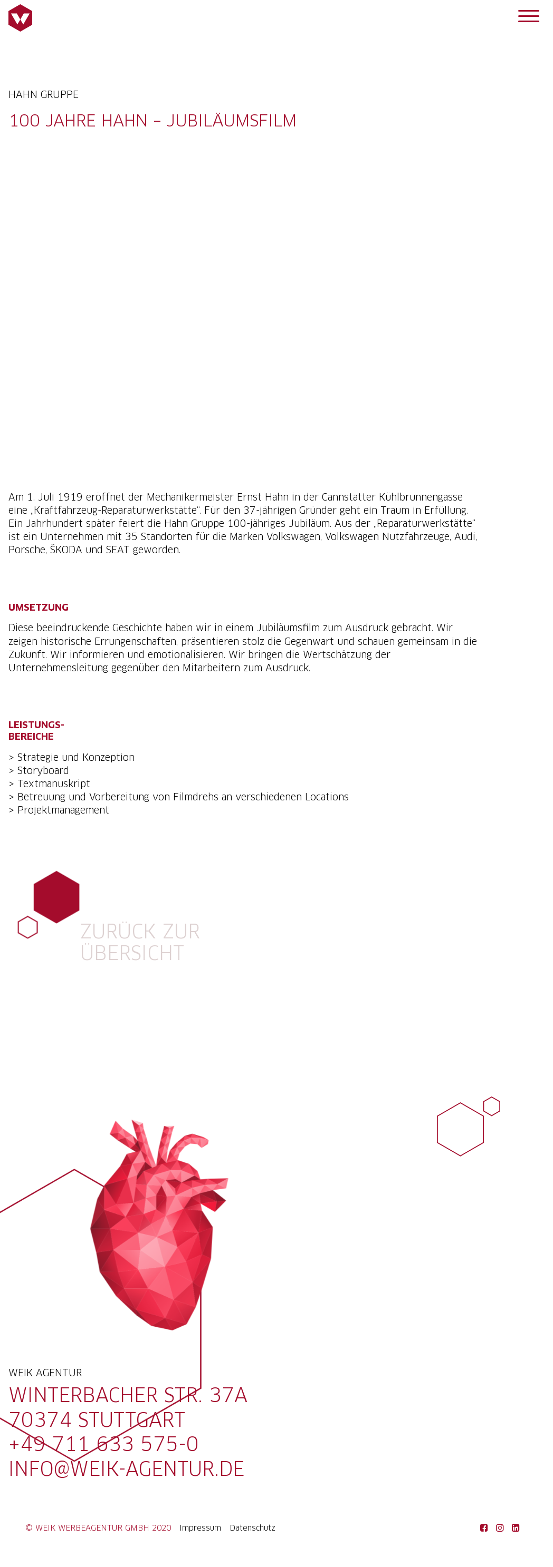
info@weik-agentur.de (126, 1470)
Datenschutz (252, 1528)
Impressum (200, 1528)
